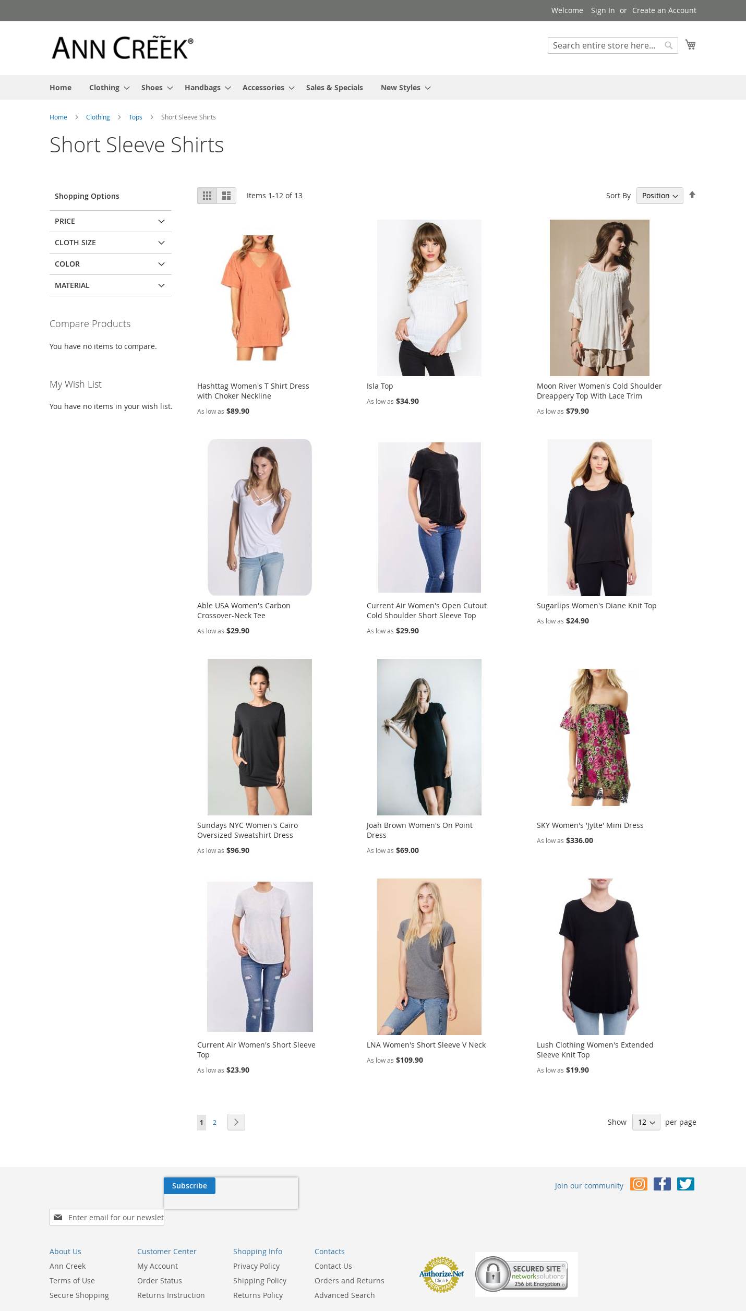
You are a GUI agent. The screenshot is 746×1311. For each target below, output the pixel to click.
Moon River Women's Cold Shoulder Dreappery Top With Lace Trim (599, 391)
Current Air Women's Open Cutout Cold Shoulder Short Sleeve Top (427, 610)
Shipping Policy (259, 1250)
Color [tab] (67, 264)
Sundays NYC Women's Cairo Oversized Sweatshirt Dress (247, 830)
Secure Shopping (79, 1264)
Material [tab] (72, 285)
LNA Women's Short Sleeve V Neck (426, 1045)
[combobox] (613, 45)
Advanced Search (345, 1264)
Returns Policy (258, 1264)
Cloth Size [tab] (75, 242)
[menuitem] (60, 87)
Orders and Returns (349, 1250)
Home (59, 117)
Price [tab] (65, 221)
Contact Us (333, 1235)
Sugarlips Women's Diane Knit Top (597, 605)
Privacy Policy (256, 1235)
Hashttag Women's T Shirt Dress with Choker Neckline (253, 391)
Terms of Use (72, 1250)
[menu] (373, 87)
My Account (157, 1235)
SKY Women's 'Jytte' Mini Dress (590, 825)
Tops (136, 117)
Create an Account (664, 10)
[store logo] (123, 47)
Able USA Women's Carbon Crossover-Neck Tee (244, 610)
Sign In (603, 10)
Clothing (99, 117)
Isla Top (380, 386)
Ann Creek (68, 1235)
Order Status (159, 1250)
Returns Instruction (171, 1264)
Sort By (618, 195)
